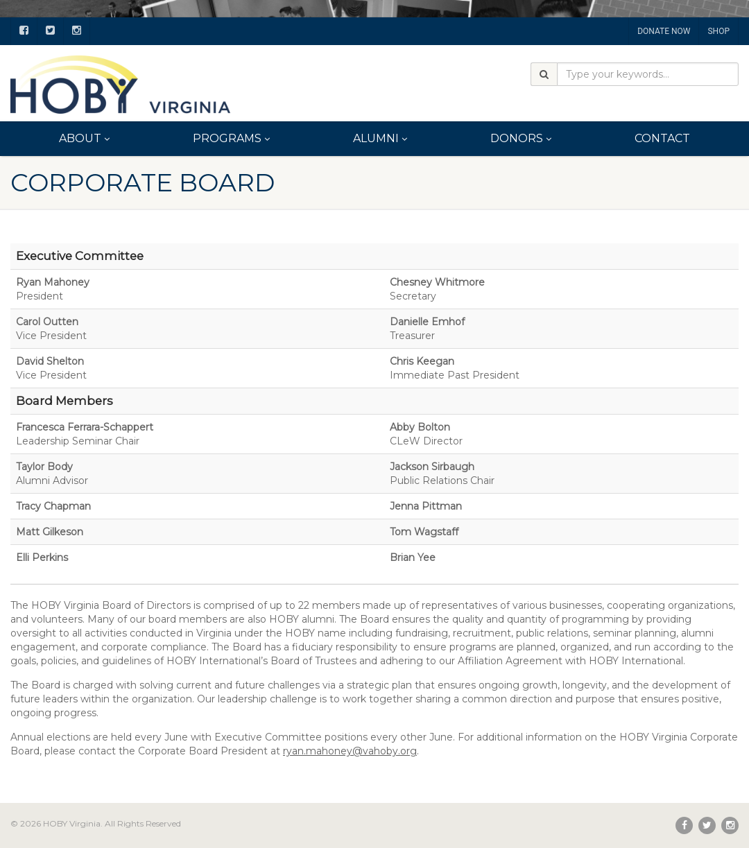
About (84, 138)
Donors (520, 138)
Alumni (380, 138)
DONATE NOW (663, 31)
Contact (662, 138)
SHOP (718, 31)
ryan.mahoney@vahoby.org (350, 751)
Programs (231, 138)
